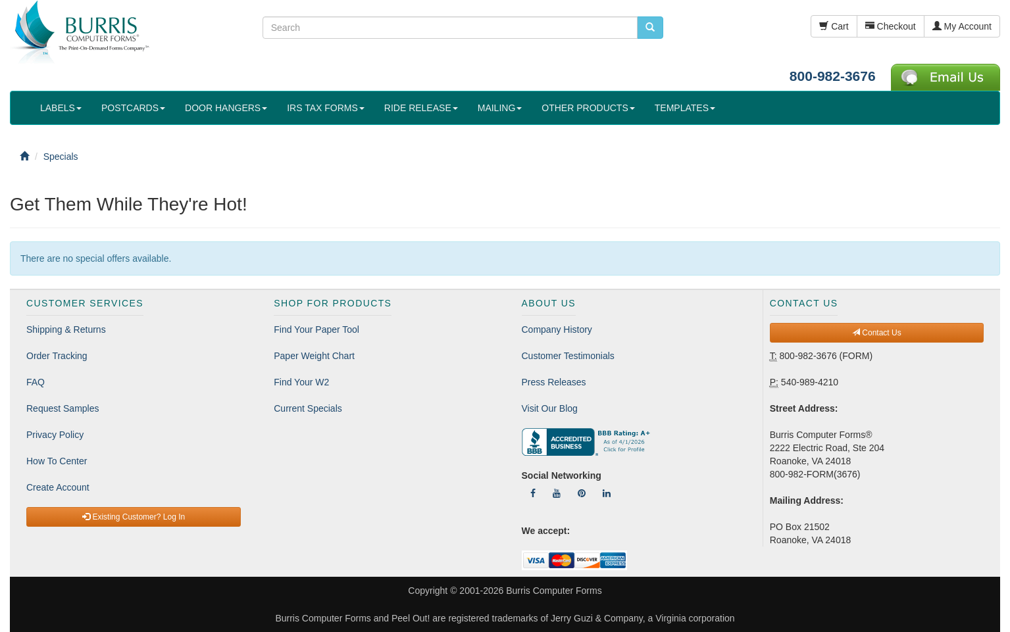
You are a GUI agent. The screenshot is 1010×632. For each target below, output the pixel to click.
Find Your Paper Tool (316, 329)
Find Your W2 (301, 382)
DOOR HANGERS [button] (226, 108)
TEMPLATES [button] (685, 108)
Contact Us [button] (876, 332)
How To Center (56, 461)
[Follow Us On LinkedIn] (606, 493)
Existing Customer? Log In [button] (133, 517)
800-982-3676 (833, 76)
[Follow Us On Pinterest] (581, 493)
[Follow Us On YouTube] (556, 493)
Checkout (890, 26)
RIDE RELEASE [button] (421, 108)
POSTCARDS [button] (133, 108)
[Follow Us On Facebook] (533, 493)
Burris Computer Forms (553, 590)
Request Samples (62, 408)
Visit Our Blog (550, 408)
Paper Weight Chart (314, 356)
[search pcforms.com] (650, 27)
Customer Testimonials (568, 356)
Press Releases (554, 382)
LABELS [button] (61, 108)
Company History (557, 329)
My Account (962, 26)
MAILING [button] (500, 108)
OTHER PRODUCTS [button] (588, 108)
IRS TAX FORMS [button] (326, 108)
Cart (833, 26)
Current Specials (308, 408)
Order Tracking (57, 356)
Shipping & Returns (66, 329)
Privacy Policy (55, 434)
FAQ (35, 382)
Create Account (57, 487)
